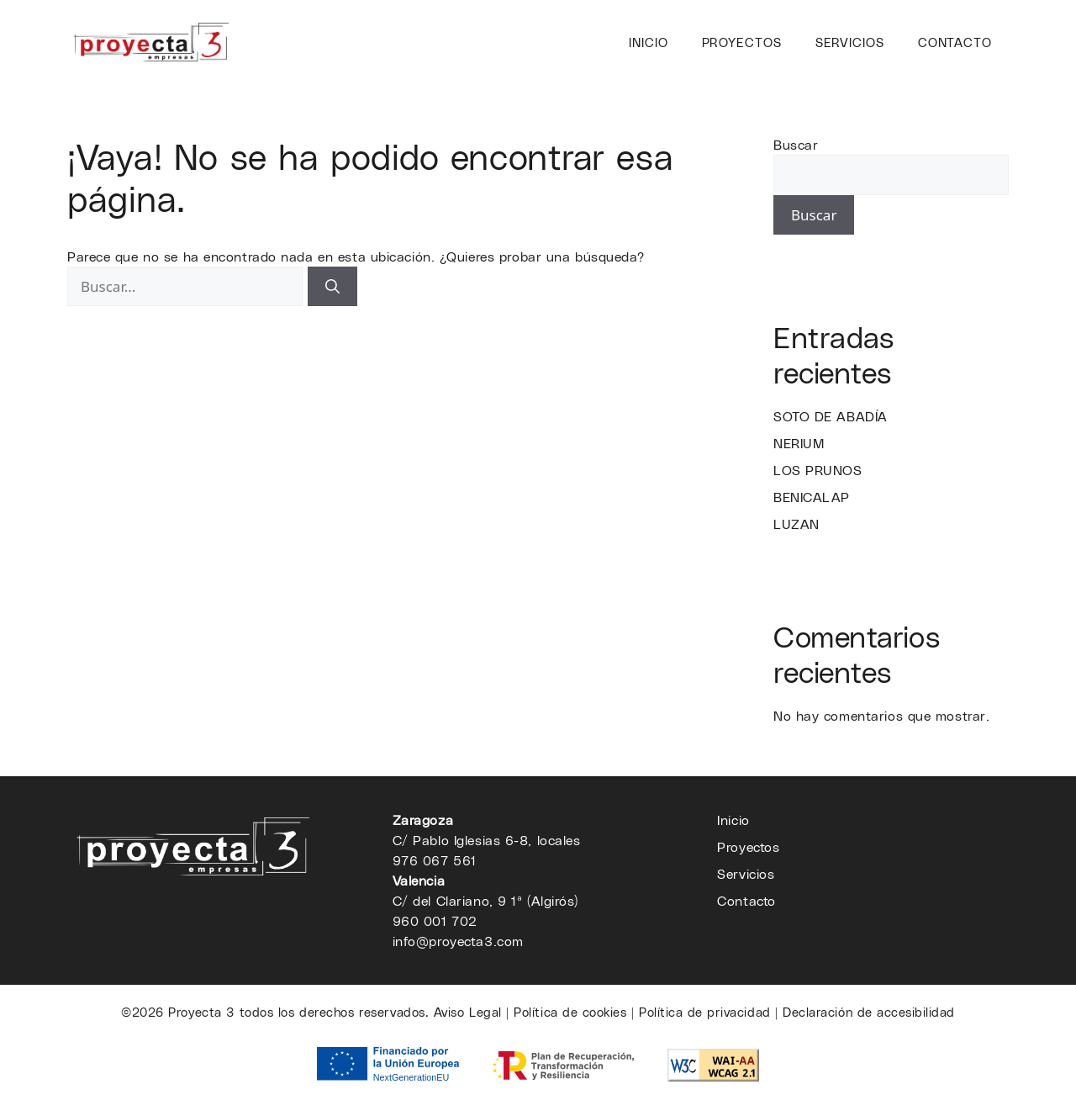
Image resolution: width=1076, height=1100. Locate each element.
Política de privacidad (705, 1011)
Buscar (795, 144)
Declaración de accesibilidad (869, 1011)
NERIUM (798, 443)
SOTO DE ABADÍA (830, 416)
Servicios (849, 42)
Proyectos (742, 42)
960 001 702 (435, 920)
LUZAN (796, 523)
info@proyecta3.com (458, 941)
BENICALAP (811, 497)
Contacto (955, 42)
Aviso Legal (468, 1011)
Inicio (648, 42)
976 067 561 (435, 860)
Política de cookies (570, 1011)
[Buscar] (332, 287)
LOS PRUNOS (817, 470)
